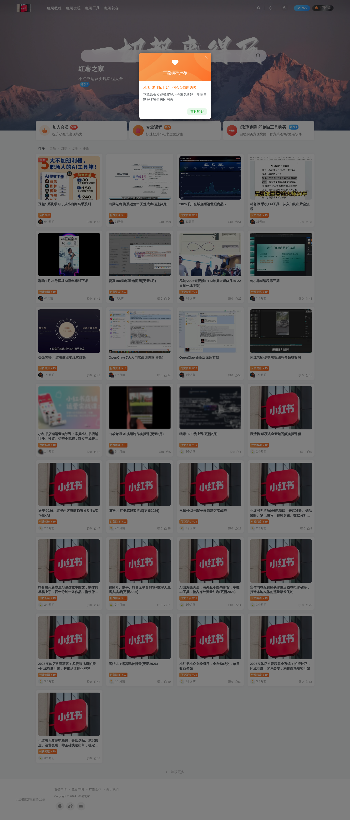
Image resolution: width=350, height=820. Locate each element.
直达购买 (195, 109)
